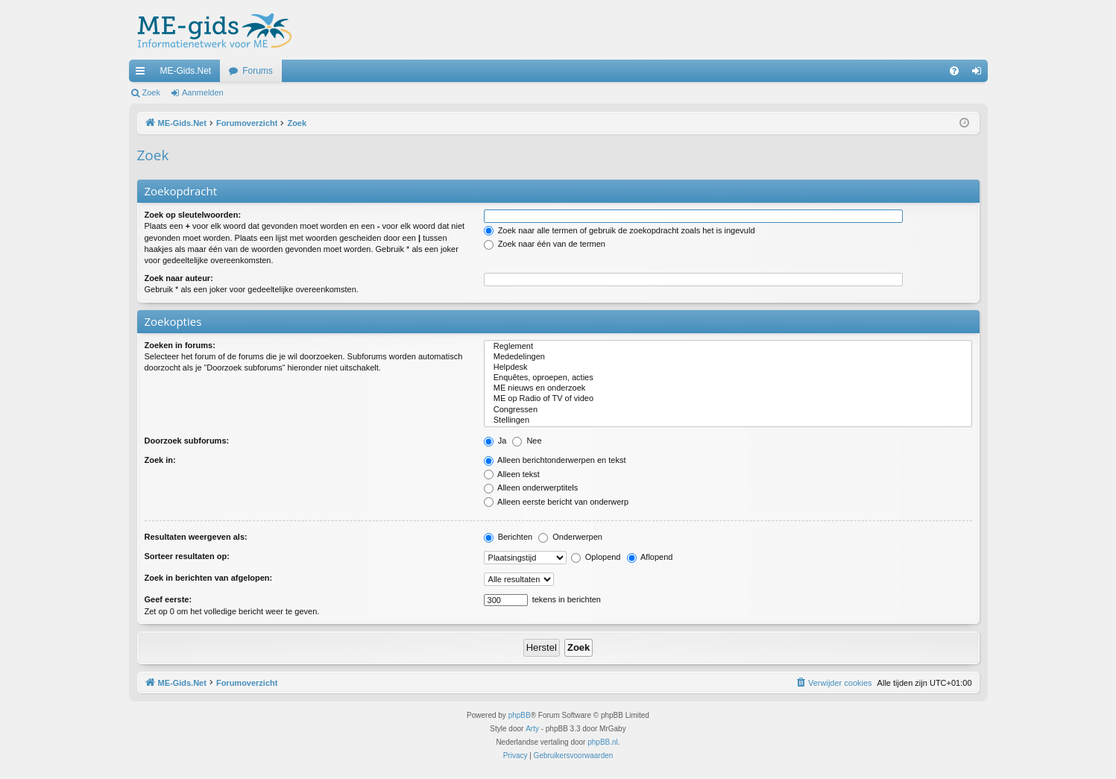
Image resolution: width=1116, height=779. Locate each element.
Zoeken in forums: (180, 345)
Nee (526, 440)
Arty (532, 729)
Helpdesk (728, 367)
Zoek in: (160, 459)
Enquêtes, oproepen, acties (728, 378)
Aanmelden (203, 92)
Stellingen (728, 420)
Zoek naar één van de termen (544, 243)
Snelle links (143, 74)
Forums (257, 71)
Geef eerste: (168, 599)
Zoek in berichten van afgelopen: (209, 577)
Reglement (728, 346)
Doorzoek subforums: (187, 440)
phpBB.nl (602, 742)
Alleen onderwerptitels (531, 487)
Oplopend (596, 556)
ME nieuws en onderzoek (728, 388)
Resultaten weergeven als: (196, 536)
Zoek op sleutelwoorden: (193, 214)
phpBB (519, 715)
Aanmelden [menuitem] (979, 74)
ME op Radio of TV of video (728, 399)
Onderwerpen (570, 536)
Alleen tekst (512, 474)
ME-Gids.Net (186, 71)
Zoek (151, 92)
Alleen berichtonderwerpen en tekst (555, 459)
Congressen (728, 410)
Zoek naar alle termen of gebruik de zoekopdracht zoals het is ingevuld (619, 230)
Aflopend (650, 556)
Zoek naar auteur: (179, 278)
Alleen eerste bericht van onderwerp (556, 501)
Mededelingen (728, 357)
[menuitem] (954, 71)
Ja (495, 440)
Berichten (508, 536)
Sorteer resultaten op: (187, 556)
